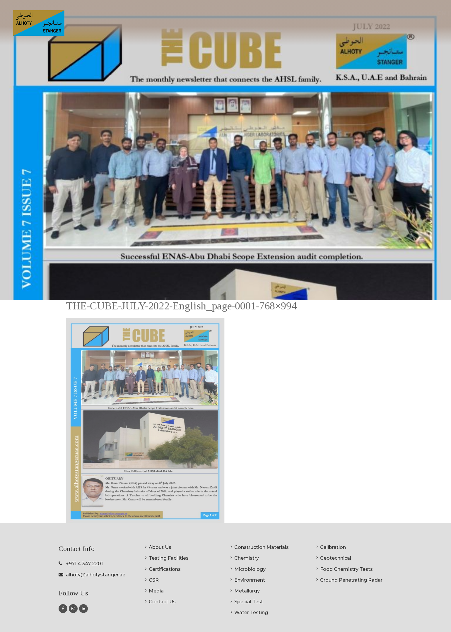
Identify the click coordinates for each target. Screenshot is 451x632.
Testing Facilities (169, 558)
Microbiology (250, 569)
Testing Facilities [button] (285, 27)
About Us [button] (238, 27)
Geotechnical (335, 558)
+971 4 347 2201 (84, 563)
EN (420, 13)
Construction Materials (261, 547)
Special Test (248, 601)
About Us (160, 547)
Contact (415, 27)
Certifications (335, 27)
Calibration (333, 547)
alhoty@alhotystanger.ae (95, 575)
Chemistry (246, 558)
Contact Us (162, 601)
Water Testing (251, 612)
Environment (249, 580)
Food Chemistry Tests (346, 569)
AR (433, 13)
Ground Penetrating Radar (351, 580)
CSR (365, 27)
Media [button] (387, 27)
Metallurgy (247, 591)
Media (156, 591)
